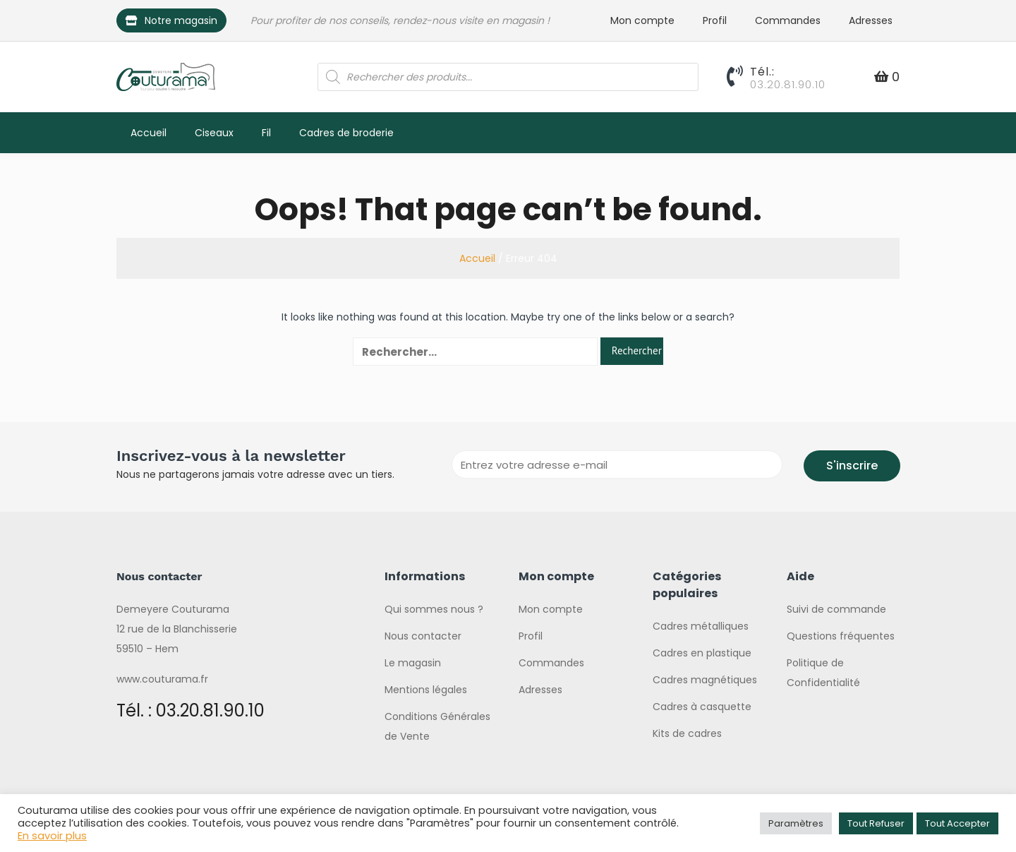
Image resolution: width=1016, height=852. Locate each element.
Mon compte (642, 20)
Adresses (871, 20)
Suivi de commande (836, 609)
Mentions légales (426, 690)
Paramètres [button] (795, 823)
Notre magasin (171, 20)
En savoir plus (52, 835)
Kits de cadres (687, 733)
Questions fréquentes (841, 636)
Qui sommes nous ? (434, 609)
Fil (266, 133)
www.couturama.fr (162, 679)
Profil (715, 20)
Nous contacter (423, 636)
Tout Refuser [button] (876, 823)
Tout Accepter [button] (957, 823)
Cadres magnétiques (705, 680)
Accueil (149, 133)
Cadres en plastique (702, 653)
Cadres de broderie (346, 133)
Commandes (788, 20)
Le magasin (413, 663)
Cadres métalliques (701, 626)
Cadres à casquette (702, 707)
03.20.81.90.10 (788, 84)
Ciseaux (214, 133)
